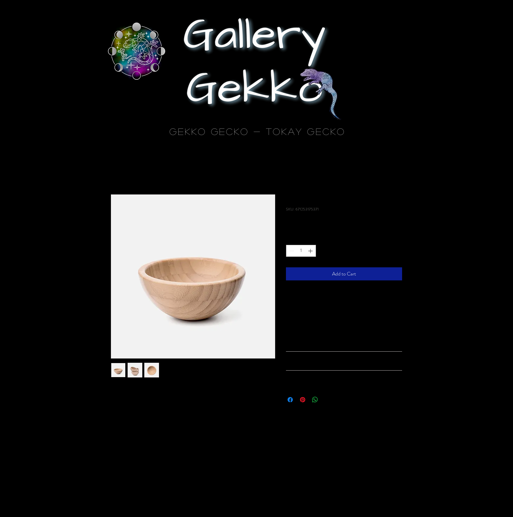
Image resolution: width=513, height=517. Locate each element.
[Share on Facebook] (290, 400)
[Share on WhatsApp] (315, 400)
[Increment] (311, 251)
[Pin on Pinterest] (303, 400)
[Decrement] (291, 251)
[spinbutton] (301, 251)
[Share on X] (327, 400)
